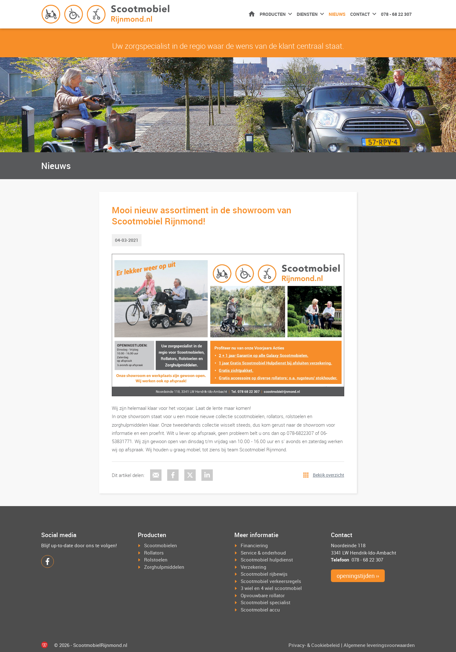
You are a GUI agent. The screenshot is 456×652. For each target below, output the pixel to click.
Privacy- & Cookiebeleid (314, 645)
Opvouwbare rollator (263, 595)
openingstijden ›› (358, 576)
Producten (273, 14)
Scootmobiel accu (260, 609)
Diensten (307, 14)
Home (252, 14)
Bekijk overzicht (328, 475)
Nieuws (337, 14)
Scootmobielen (160, 545)
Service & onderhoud (263, 552)
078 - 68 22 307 (396, 14)
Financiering (254, 545)
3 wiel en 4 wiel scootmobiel (271, 588)
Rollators (154, 552)
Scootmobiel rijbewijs (264, 574)
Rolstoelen (156, 559)
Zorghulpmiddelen (164, 567)
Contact (360, 14)
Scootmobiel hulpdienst (267, 559)
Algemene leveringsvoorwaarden (379, 645)
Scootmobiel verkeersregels (271, 581)
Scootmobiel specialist (265, 602)
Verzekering (253, 567)
